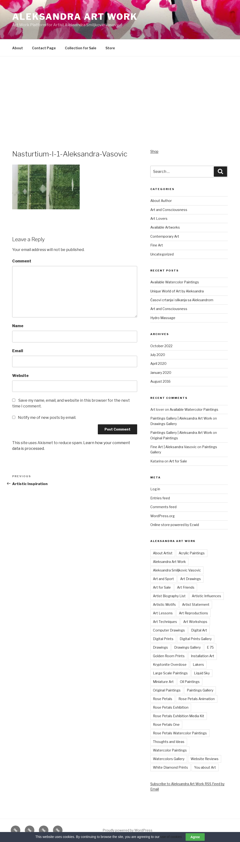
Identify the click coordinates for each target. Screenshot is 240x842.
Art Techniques (165, 622)
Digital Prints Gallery (196, 639)
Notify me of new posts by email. (47, 417)
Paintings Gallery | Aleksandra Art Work (181, 418)
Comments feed (163, 507)
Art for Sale (178, 461)
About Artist (162, 553)
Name (17, 326)
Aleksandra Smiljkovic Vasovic (177, 570)
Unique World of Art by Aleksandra (177, 291)
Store (110, 48)
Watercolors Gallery (168, 759)
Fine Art (156, 245)
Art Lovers (158, 218)
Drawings (160, 647)
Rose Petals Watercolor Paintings (180, 733)
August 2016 (160, 381)
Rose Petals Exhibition (170, 707)
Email (17, 351)
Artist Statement (195, 604)
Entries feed (160, 498)
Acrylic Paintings (192, 553)
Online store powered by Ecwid (174, 525)
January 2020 (160, 373)
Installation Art (202, 656)
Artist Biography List (169, 596)
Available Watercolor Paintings (174, 282)
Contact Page (44, 48)
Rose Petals (162, 699)
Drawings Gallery (163, 424)
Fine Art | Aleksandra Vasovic (173, 447)
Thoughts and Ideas (168, 742)
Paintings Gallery (200, 690)
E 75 (210, 647)
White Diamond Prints (170, 767)
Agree (195, 837)
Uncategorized (162, 254)
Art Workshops (195, 622)
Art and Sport (163, 579)
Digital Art (199, 630)
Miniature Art (163, 682)
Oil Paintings (190, 682)
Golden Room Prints (169, 656)
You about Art (205, 767)
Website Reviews (205, 759)
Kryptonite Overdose (170, 664)
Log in (155, 489)
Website (20, 375)
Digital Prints (163, 639)
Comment (21, 261)
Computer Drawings (169, 630)
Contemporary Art (164, 236)
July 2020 (157, 355)
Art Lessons (163, 613)
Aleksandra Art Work (75, 16)
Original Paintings (164, 438)
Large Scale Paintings (170, 673)
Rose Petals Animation (196, 699)
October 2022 (161, 346)
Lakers (198, 664)
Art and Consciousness (168, 210)
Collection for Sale (80, 48)
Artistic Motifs (164, 604)
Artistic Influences (206, 596)
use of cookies (171, 837)
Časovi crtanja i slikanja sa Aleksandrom (181, 300)
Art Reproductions (193, 613)
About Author (161, 201)
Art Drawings (190, 579)
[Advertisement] (120, 113)
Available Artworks (165, 227)
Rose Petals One (166, 724)
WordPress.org (162, 516)
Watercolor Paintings (170, 750)
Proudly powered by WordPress (127, 830)
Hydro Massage (162, 318)
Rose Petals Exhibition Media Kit (178, 716)
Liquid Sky (202, 673)
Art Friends (185, 587)
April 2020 (158, 363)
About (17, 48)
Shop (154, 151)
